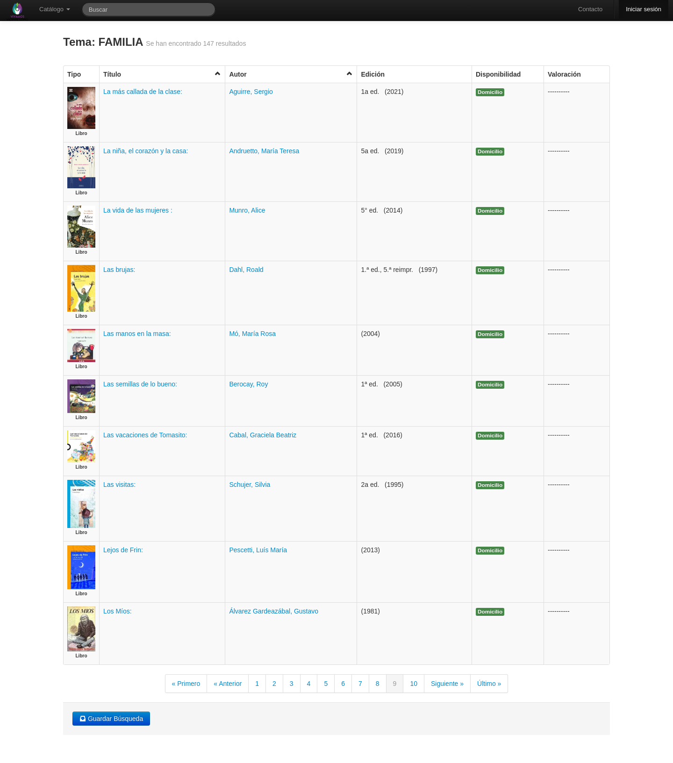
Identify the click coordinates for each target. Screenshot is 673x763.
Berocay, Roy (248, 384)
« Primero (186, 683)
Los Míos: (117, 611)
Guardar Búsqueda (111, 718)
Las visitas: (119, 484)
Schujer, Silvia (249, 484)
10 (413, 683)
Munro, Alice (247, 210)
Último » (489, 683)
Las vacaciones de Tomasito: (145, 435)
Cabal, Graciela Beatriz (262, 435)
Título (162, 74)
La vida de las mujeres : (137, 210)
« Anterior (228, 683)
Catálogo (54, 9)
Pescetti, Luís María (258, 550)
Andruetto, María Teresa (264, 151)
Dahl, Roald (246, 269)
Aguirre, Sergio (250, 91)
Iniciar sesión (643, 9)
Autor (291, 74)
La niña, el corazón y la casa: (145, 151)
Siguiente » (447, 683)
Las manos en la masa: (137, 333)
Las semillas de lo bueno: (140, 384)
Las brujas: (119, 269)
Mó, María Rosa (252, 333)
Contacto (590, 9)
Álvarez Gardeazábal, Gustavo (273, 611)
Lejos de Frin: (123, 550)
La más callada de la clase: (142, 91)
